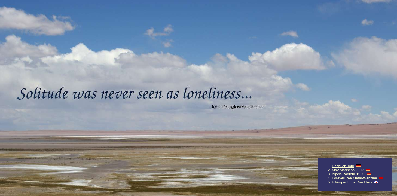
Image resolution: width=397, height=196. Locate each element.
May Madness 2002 (348, 170)
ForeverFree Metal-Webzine (354, 178)
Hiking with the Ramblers (352, 182)
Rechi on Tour (343, 166)
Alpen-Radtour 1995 (348, 174)
